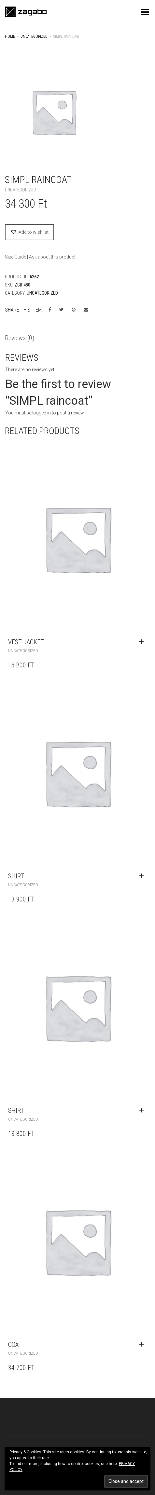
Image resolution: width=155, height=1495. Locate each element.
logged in (41, 412)
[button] (29, 232)
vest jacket (26, 642)
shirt (16, 876)
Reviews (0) (19, 338)
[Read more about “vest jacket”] (143, 642)
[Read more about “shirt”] (143, 876)
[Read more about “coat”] (143, 1344)
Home (10, 36)
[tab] (77, 338)
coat (15, 1344)
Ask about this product (52, 256)
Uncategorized (34, 36)
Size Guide (16, 256)
